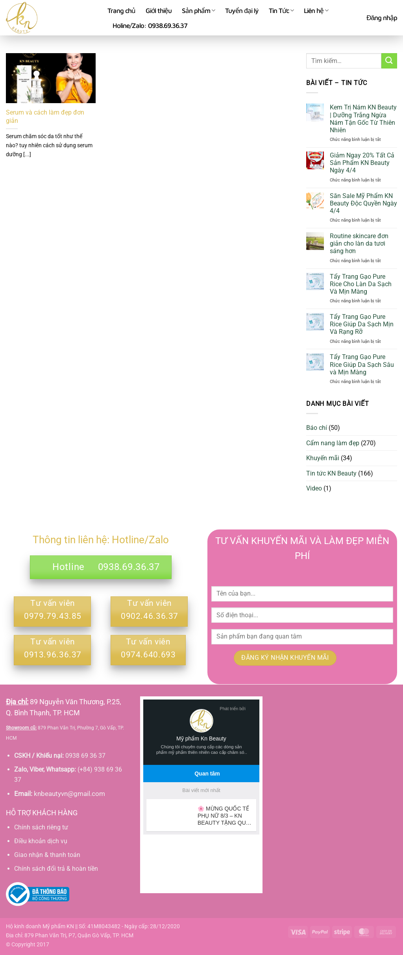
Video (314, 488)
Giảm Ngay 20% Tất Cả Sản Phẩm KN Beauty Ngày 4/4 (362, 163)
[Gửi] (389, 60)
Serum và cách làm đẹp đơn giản (45, 116)
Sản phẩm (198, 11)
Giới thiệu (159, 11)
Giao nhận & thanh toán (47, 855)
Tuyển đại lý (241, 11)
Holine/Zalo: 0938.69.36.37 (150, 26)
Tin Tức (281, 11)
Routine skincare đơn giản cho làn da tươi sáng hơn (359, 243)
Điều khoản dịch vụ (40, 841)
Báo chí (316, 427)
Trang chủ (121, 11)
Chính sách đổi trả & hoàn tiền (56, 868)
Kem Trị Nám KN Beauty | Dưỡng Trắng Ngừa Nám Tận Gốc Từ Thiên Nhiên (363, 119)
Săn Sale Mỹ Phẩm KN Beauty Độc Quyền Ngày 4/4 (363, 203)
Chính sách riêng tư (41, 827)
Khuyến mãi (322, 458)
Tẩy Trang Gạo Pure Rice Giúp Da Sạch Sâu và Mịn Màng (362, 364)
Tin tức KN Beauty (331, 473)
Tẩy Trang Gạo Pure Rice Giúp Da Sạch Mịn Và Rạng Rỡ (362, 324)
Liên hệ (316, 11)
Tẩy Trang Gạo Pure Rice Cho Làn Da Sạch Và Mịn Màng (361, 284)
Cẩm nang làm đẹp (332, 443)
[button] (381, 18)
